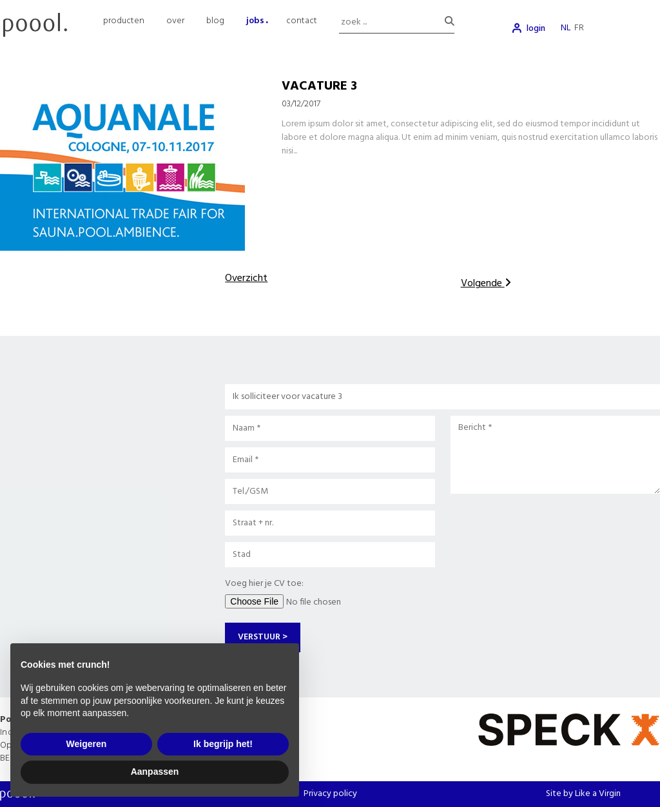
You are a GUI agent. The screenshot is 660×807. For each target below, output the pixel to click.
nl (565, 28)
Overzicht (246, 278)
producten (123, 21)
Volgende (486, 283)
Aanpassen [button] (155, 771)
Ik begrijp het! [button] (223, 744)
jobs (255, 21)
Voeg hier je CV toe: (264, 583)
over (175, 21)
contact (301, 21)
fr (579, 28)
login (536, 28)
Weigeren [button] (86, 744)
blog (215, 21)
